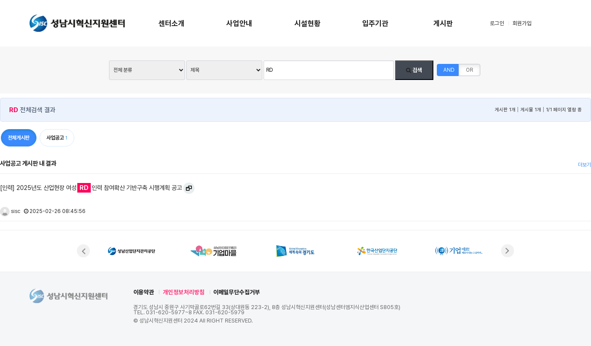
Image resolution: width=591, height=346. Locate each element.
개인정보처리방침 (184, 292)
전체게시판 (19, 138)
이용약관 (143, 292)
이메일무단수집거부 (236, 292)
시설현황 (307, 23)
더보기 (584, 165)
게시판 (443, 23)
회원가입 (522, 23)
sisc (10, 211)
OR (469, 70)
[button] (83, 251)
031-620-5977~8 (169, 312)
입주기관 (375, 23)
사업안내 (239, 23)
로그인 (497, 23)
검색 (414, 70)
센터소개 (171, 23)
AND (449, 70)
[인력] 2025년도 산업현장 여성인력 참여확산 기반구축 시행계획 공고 (91, 188)
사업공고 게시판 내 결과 (28, 163)
